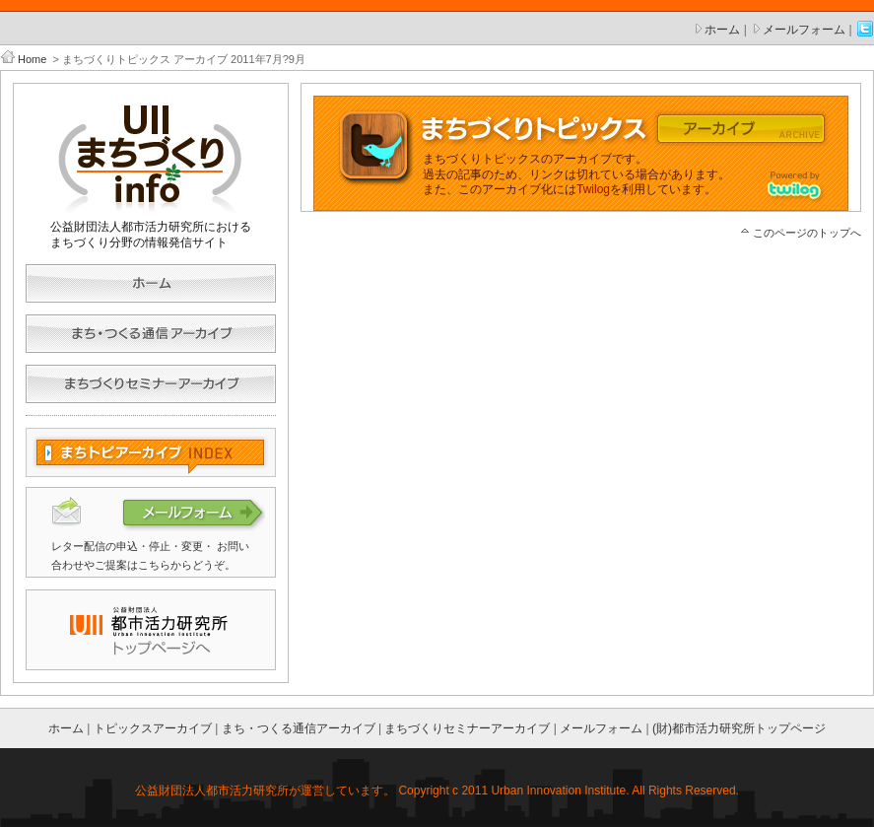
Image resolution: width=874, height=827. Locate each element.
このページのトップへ (807, 233)
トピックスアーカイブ (153, 728)
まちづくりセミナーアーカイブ (467, 728)
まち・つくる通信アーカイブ (298, 728)
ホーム (722, 29)
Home (32, 59)
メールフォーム (804, 29)
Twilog (593, 189)
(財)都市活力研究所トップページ (739, 728)
